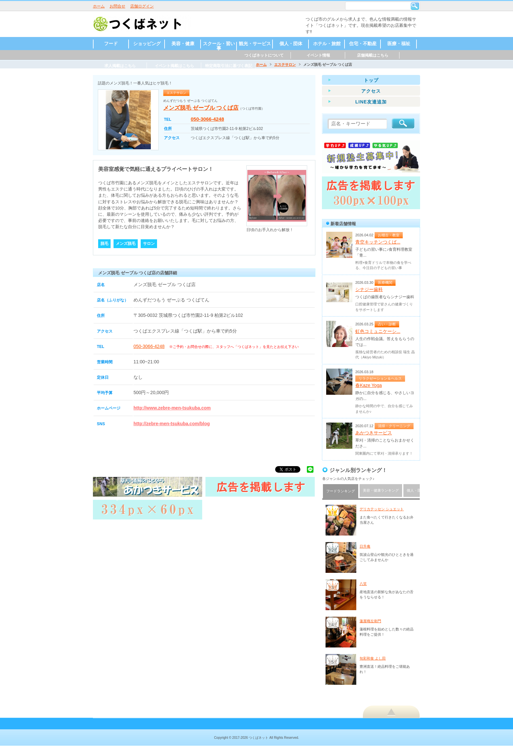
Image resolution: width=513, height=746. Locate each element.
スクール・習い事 (219, 46)
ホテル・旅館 (327, 43)
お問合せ (117, 6)
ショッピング (147, 43)
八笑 (363, 584)
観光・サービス (255, 43)
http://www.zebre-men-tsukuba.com (172, 407)
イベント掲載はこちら (174, 66)
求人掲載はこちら (120, 66)
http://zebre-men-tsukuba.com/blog (171, 423)
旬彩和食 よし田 (373, 658)
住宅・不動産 (363, 43)
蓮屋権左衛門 (370, 621)
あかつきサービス (373, 432)
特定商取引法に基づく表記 (228, 66)
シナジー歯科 (369, 289)
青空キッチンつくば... (377, 242)
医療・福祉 (398, 43)
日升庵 (365, 546)
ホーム (99, 6)
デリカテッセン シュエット (382, 509)
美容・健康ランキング (381, 490)
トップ (371, 80)
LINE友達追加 (371, 101)
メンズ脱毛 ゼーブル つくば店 (201, 108)
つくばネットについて (264, 55)
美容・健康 (182, 43)
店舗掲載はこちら (372, 55)
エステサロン (285, 64)
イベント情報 (318, 55)
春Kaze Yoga (368, 385)
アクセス (371, 91)
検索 (415, 6)
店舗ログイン (142, 6)
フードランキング (340, 491)
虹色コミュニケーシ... (377, 331)
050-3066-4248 (207, 119)
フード (111, 43)
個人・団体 (290, 43)
